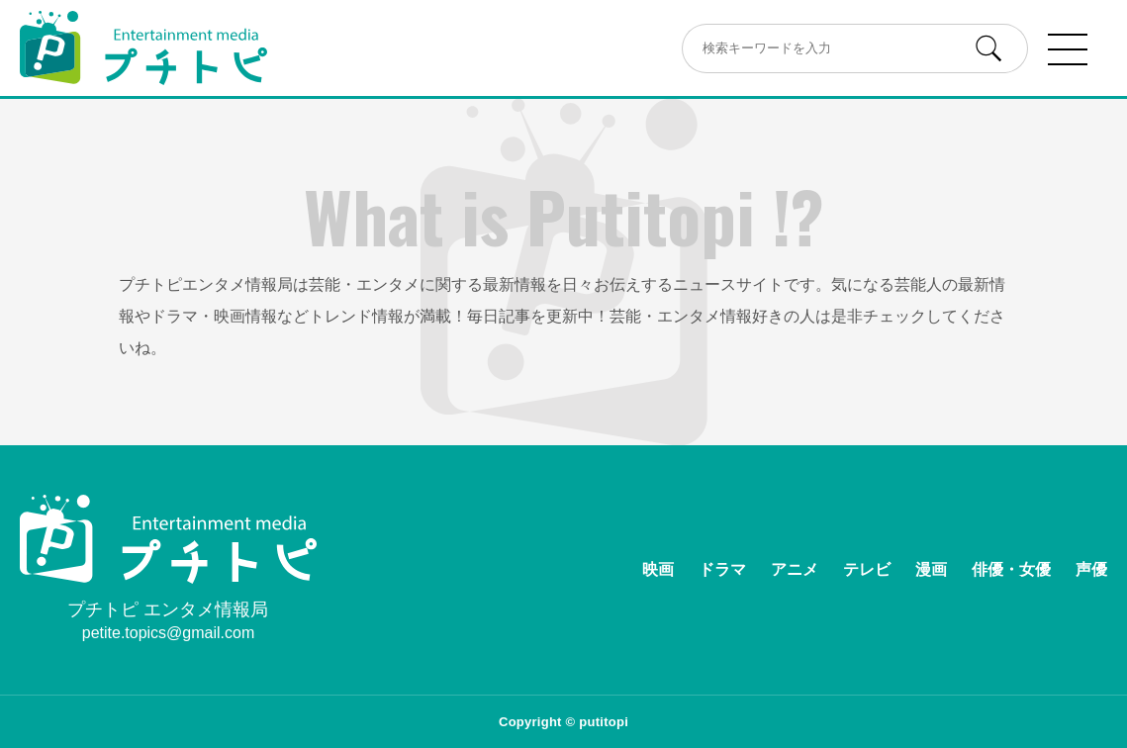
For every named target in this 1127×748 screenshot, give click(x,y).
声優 (1091, 569)
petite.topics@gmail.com (168, 632)
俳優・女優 (1011, 569)
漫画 (931, 569)
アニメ (794, 569)
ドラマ (722, 569)
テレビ (867, 569)
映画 (658, 569)
